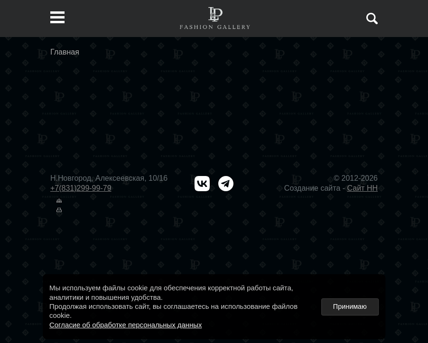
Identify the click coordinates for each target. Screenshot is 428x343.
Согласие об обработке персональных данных (125, 325)
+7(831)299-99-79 (81, 188)
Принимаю (350, 306)
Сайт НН (362, 188)
